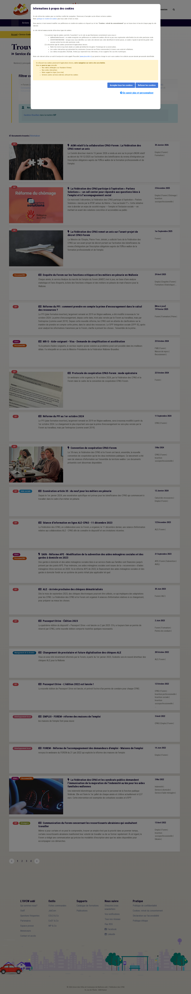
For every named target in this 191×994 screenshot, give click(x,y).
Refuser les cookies (147, 85)
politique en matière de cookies (47, 19)
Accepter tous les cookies (121, 85)
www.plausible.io (85, 56)
